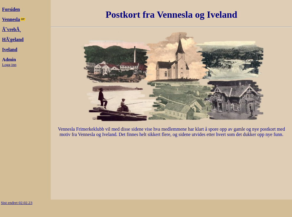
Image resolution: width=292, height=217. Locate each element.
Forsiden (11, 9)
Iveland (9, 49)
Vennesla (11, 19)
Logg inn (9, 64)
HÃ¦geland (13, 39)
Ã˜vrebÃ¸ (11, 29)
